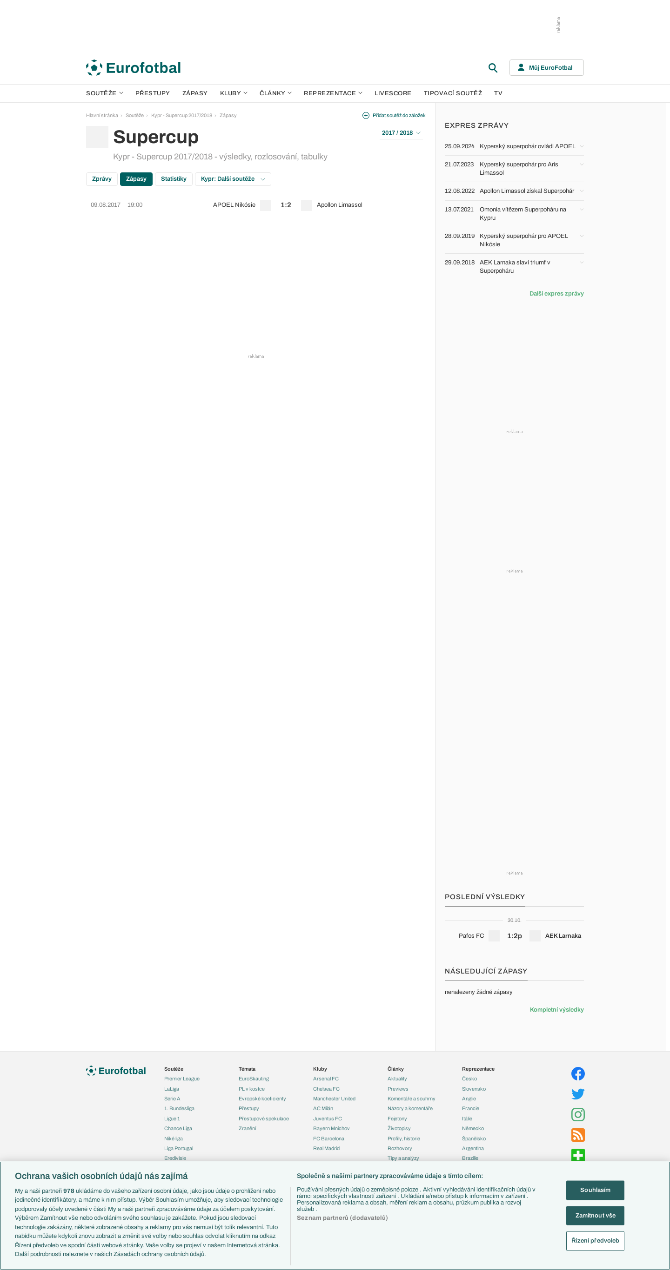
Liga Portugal (178, 1148)
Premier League (182, 1078)
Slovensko (474, 1089)
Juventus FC (327, 1118)
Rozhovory (400, 1148)
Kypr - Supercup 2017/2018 (181, 115)
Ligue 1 (172, 1118)
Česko (469, 1078)
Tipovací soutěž (453, 93)
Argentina (473, 1148)
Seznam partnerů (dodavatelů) (342, 1218)
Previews (398, 1089)
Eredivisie (175, 1158)
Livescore (393, 93)
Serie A (172, 1098)
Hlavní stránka (102, 115)
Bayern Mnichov (331, 1128)
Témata (247, 1069)
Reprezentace (333, 93)
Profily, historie (404, 1138)
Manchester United (334, 1098)
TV (498, 93)
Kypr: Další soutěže (233, 179)
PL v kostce (252, 1089)
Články (396, 1069)
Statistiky (174, 179)
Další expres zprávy (556, 293)
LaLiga (171, 1089)
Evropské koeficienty (262, 1098)
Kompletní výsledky (557, 1010)
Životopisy (399, 1128)
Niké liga (173, 1138)
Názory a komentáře (410, 1108)
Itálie (467, 1118)
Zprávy (102, 179)
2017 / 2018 (401, 133)
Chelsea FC (326, 1089)
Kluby (234, 93)
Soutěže (104, 93)
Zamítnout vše (596, 1215)
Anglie (469, 1098)
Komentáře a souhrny (412, 1098)
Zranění (247, 1128)
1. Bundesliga (179, 1108)
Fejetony (397, 1118)
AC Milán (323, 1108)
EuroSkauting (254, 1078)
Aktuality (397, 1078)
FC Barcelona (328, 1138)
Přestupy (152, 93)
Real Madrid (326, 1148)
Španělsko (474, 1138)
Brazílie (470, 1158)
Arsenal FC (326, 1078)
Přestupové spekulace (264, 1118)
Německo (473, 1128)
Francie (470, 1108)
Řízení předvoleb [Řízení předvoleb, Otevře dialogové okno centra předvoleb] (595, 1240)
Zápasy (195, 93)
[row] (256, 205)
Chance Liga (178, 1128)
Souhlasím (595, 1190)
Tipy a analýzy (403, 1158)
